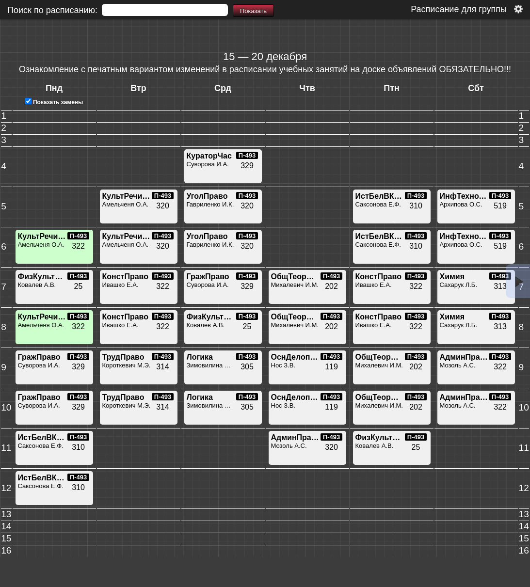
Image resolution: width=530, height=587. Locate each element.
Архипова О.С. (461, 204)
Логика (200, 357)
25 (78, 286)
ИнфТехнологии (470, 196)
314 (162, 367)
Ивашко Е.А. (120, 284)
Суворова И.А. (208, 164)
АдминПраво (465, 357)
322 (78, 246)
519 (500, 206)
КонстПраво (125, 276)
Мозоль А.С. (458, 365)
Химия (452, 276)
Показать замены (54, 102)
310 (415, 206)
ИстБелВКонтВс (386, 196)
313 (500, 286)
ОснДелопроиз (299, 357)
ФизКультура (43, 276)
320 (162, 206)
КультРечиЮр (128, 196)
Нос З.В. (283, 365)
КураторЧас (209, 156)
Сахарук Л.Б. (459, 284)
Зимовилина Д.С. (212, 365)
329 (247, 165)
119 (331, 367)
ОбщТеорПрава (300, 276)
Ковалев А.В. (37, 284)
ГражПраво (208, 276)
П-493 (247, 155)
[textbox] (165, 10)
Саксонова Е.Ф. (378, 204)
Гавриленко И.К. (210, 204)
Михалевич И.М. (295, 284)
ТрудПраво (123, 357)
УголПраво (207, 196)
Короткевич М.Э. (126, 365)
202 (331, 286)
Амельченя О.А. (125, 204)
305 (247, 367)
